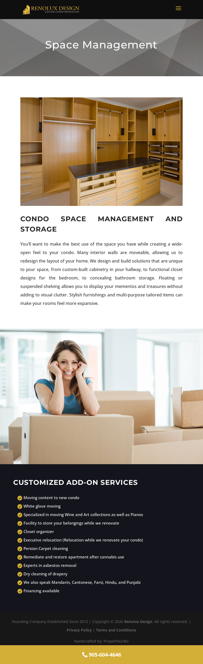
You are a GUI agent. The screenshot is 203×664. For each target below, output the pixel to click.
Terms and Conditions (116, 630)
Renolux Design (138, 621)
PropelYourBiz (116, 641)
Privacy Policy (79, 630)
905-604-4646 (101, 654)
